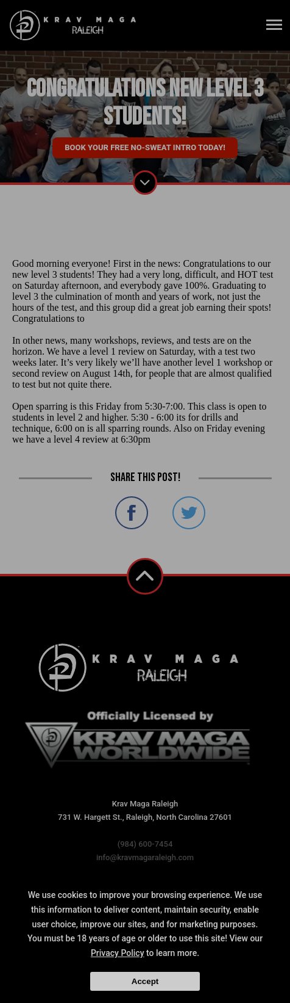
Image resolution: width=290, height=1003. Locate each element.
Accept (145, 981)
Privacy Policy (117, 953)
